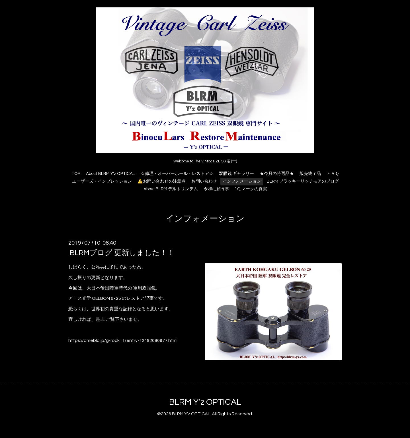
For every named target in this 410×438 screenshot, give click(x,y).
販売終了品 (310, 174)
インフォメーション (242, 181)
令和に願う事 (216, 189)
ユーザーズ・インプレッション (102, 181)
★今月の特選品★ (277, 174)
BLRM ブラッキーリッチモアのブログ (303, 181)
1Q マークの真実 (251, 189)
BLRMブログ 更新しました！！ (122, 253)
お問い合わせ (204, 181)
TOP (75, 174)
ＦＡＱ (333, 174)
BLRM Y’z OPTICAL (205, 402)
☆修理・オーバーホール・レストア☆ (177, 174)
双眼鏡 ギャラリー (236, 174)
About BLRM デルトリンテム (171, 189)
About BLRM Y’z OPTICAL (110, 174)
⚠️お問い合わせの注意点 (162, 181)
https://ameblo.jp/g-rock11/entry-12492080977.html (122, 340)
